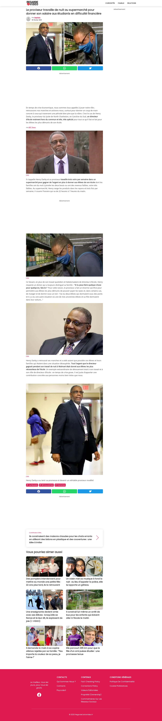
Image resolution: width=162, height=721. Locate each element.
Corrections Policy (89, 686)
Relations (131, 3)
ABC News (32, 127)
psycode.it (61, 690)
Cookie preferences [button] (119, 686)
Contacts (61, 686)
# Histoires (60, 485)
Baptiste (37, 18)
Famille (121, 3)
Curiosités (110, 3)
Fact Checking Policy (90, 681)
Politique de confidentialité (122, 681)
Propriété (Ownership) (91, 694)
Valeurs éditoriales (89, 690)
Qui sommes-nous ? (66, 681)
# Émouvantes (46, 485)
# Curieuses (32, 485)
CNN (27, 175)
